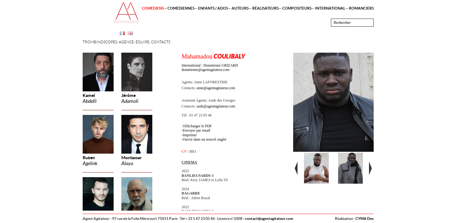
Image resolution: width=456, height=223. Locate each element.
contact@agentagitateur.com (269, 218)
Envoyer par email (197, 130)
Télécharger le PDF (197, 126)
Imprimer (190, 135)
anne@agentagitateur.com (216, 88)
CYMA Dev (364, 218)
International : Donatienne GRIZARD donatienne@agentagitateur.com (210, 67)
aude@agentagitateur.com (216, 106)
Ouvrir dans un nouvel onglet (205, 139)
